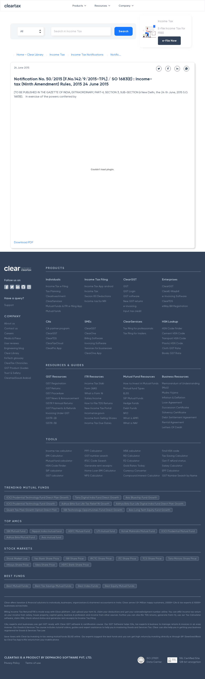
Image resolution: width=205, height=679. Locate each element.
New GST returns (133, 301)
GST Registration (56, 383)
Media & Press (12, 338)
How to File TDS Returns (99, 403)
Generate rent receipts (98, 465)
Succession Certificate (175, 407)
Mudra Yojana (170, 392)
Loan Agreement (172, 402)
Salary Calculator (172, 465)
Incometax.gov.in (94, 413)
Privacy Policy (12, 662)
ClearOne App (93, 353)
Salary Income (93, 398)
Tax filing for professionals (138, 328)
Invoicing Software (95, 343)
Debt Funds (130, 408)
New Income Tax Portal (98, 408)
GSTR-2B (51, 418)
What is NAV (130, 423)
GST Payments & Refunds (61, 408)
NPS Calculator (93, 475)
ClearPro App (54, 348)
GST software (131, 296)
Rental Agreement (173, 422)
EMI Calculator (54, 455)
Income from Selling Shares (101, 418)
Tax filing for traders (134, 333)
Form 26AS (91, 388)
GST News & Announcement (62, 398)
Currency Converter (134, 470)
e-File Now (169, 40)
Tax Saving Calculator (175, 455)
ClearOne (90, 333)
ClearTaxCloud (54, 343)
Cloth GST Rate (171, 348)
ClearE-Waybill (170, 291)
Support (9, 305)
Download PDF (23, 242)
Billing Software (94, 338)
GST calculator (54, 475)
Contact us (11, 328)
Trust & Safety (12, 373)
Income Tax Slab (94, 383)
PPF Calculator (93, 450)
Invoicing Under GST (57, 413)
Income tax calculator (59, 450)
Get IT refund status (174, 460)
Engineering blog (14, 348)
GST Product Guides (16, 368)
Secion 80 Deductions (98, 296)
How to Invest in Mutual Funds (140, 383)
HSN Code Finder (172, 328)
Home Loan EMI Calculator (100, 470)
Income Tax (91, 291)
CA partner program (58, 328)
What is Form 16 (94, 393)
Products (80, 5)
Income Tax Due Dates (98, 423)
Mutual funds (53, 311)
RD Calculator (131, 455)
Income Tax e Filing (57, 286)
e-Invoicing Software (174, 296)
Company (127, 5)
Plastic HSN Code (172, 343)
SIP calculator (54, 470)
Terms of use (33, 662)
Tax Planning (53, 291)
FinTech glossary (13, 358)
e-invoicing (129, 306)
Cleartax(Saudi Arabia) (17, 377)
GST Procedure (55, 393)
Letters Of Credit (172, 427)
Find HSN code (170, 450)
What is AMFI (130, 418)
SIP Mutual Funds (133, 398)
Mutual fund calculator (59, 460)
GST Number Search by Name (179, 475)
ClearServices (54, 301)
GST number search (96, 455)
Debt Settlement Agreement (179, 417)
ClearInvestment (56, 296)
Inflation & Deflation (173, 397)
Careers (9, 333)
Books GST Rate (171, 353)
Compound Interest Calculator (141, 475)
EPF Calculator (170, 470)
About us (9, 323)
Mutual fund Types (134, 388)
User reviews (11, 343)
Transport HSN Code (174, 338)
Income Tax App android (99, 286)
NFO (125, 413)
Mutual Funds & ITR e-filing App (64, 306)
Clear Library (11, 353)
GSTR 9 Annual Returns (59, 403)
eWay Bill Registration (175, 306)
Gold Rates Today (134, 465)
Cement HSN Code (173, 333)
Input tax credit (132, 311)
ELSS (126, 393)
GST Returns (53, 388)
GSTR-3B (51, 423)
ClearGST (167, 286)
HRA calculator (132, 450)
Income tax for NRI (95, 301)
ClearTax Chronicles (16, 363)
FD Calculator (131, 460)
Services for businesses (98, 348)
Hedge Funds (131, 403)
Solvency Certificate (174, 412)
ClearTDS (167, 301)
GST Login (129, 291)
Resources (103, 5)
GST (125, 286)
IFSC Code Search (95, 460)
